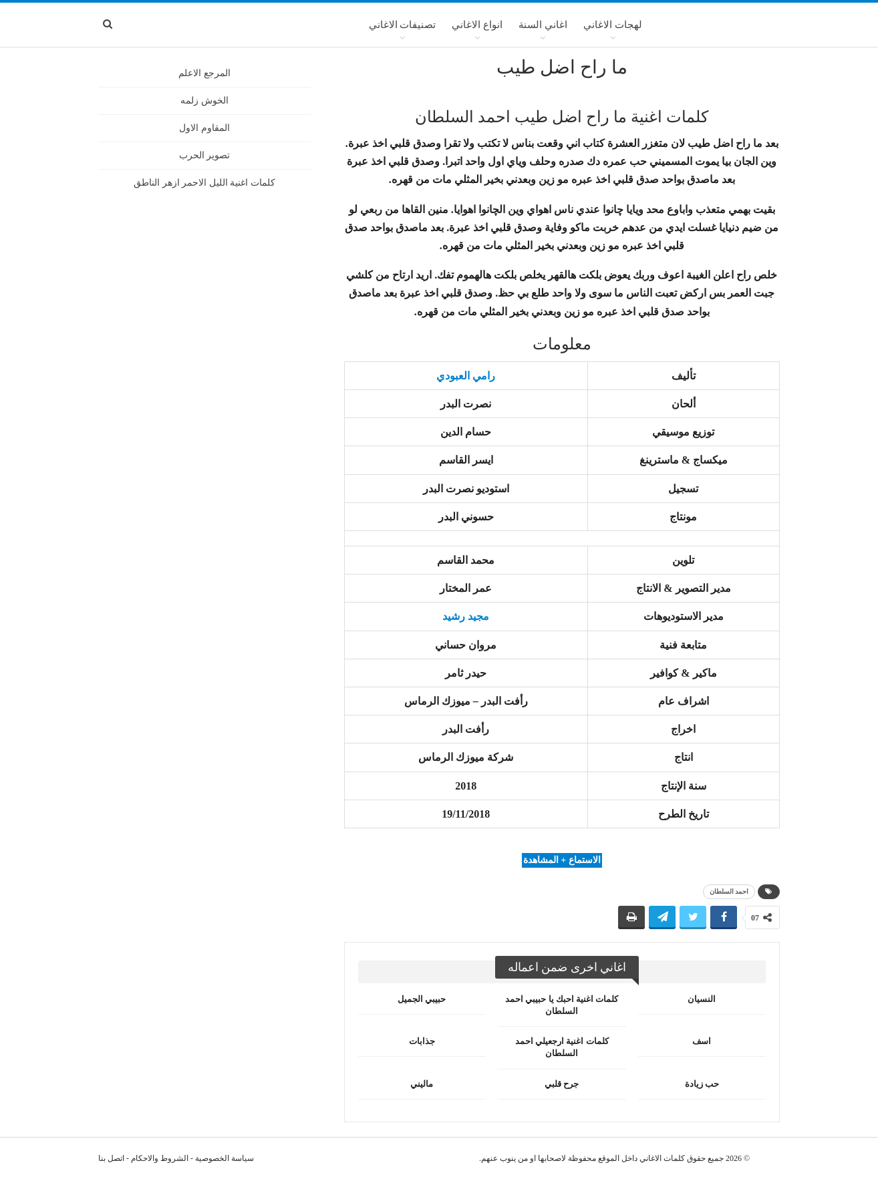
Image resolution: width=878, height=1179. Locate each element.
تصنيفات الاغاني (402, 24)
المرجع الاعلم (204, 73)
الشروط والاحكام (159, 1158)
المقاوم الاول (204, 128)
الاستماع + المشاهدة (562, 860)
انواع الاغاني (477, 24)
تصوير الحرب (205, 155)
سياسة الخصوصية (224, 1158)
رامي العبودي (465, 375)
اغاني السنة (543, 24)
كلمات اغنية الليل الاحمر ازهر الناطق (204, 183)
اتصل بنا (111, 1158)
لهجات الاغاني (612, 24)
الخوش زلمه (204, 101)
